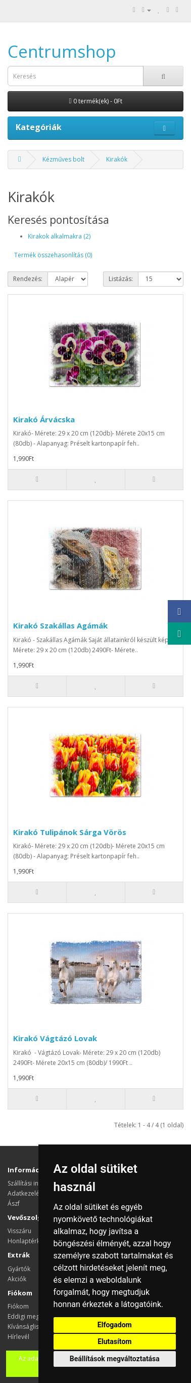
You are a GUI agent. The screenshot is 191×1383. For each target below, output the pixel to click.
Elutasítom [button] (114, 1341)
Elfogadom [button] (115, 1325)
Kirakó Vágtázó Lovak (55, 1038)
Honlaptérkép (27, 1241)
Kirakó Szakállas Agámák (60, 625)
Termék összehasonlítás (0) (53, 255)
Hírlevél (18, 1336)
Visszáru (19, 1231)
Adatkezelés (25, 1193)
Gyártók (19, 1269)
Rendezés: (27, 278)
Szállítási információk (38, 1183)
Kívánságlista (26, 1326)
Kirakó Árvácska (44, 419)
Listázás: (121, 278)
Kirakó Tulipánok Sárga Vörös (69, 832)
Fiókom (18, 1306)
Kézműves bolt (63, 159)
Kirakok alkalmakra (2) (59, 236)
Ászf (14, 1203)
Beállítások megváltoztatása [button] (115, 1359)
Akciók (17, 1279)
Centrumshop (62, 51)
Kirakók (116, 159)
